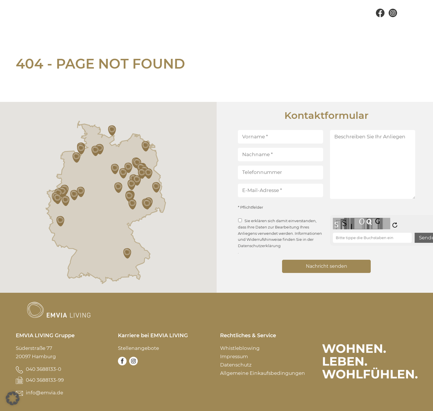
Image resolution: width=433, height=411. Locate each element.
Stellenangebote (138, 348)
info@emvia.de (44, 393)
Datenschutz (236, 365)
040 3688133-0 (43, 369)
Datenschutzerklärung (259, 246)
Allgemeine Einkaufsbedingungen (262, 373)
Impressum (234, 356)
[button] (60, 221)
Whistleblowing (240, 348)
